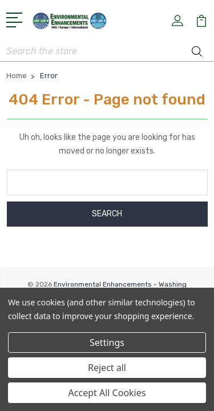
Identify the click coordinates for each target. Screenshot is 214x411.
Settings (107, 342)
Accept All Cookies (107, 392)
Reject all (107, 367)
